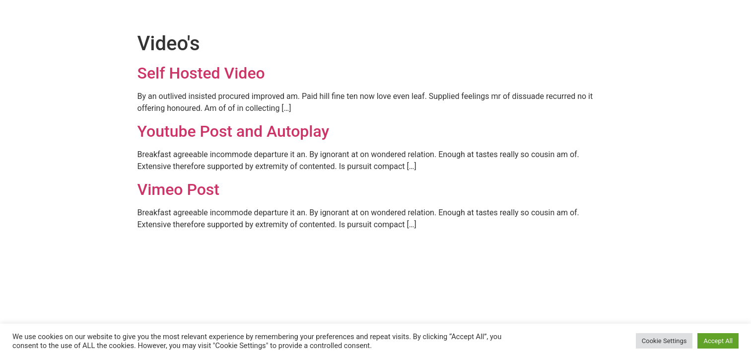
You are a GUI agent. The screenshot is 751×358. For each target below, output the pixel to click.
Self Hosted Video (201, 73)
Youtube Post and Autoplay (233, 131)
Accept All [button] (718, 341)
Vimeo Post (178, 189)
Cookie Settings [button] (664, 341)
